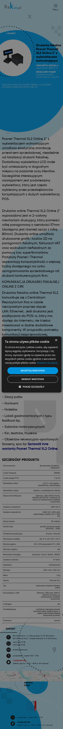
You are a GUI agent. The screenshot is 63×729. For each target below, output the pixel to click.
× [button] (56, 340)
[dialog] (31, 364)
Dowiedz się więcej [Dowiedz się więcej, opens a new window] (47, 362)
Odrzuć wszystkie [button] (32, 379)
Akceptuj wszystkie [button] (33, 370)
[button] (31, 386)
